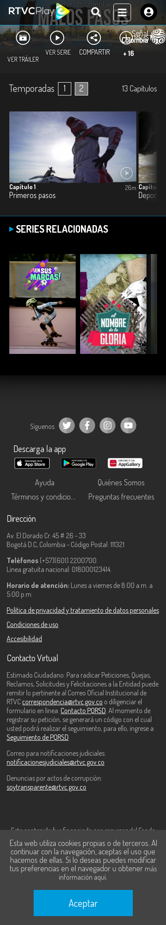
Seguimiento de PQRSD (38, 737)
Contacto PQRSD (83, 710)
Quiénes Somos (121, 482)
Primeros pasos (32, 195)
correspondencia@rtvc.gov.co (62, 701)
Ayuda (44, 482)
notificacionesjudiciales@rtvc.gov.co (55, 762)
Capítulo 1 (22, 187)
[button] (146, 163)
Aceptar (83, 903)
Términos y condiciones (46, 496)
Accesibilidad (24, 638)
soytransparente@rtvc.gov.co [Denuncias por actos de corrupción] (46, 786)
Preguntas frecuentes (121, 496)
